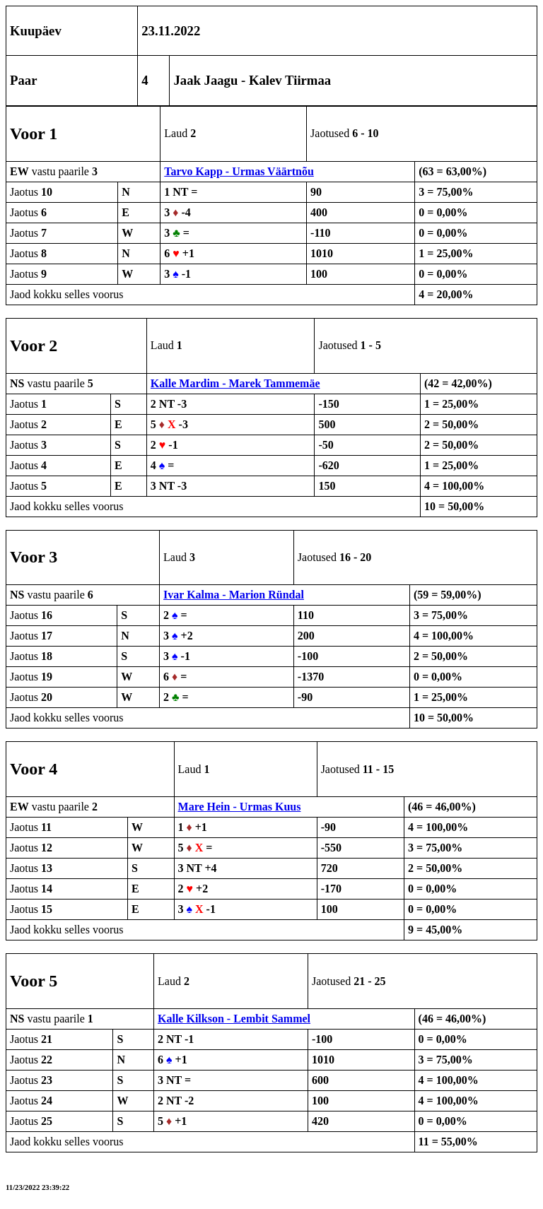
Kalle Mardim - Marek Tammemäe (235, 383)
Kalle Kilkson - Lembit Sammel (234, 1019)
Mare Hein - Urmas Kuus (239, 807)
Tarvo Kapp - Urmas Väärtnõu (239, 171)
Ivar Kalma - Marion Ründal (233, 595)
